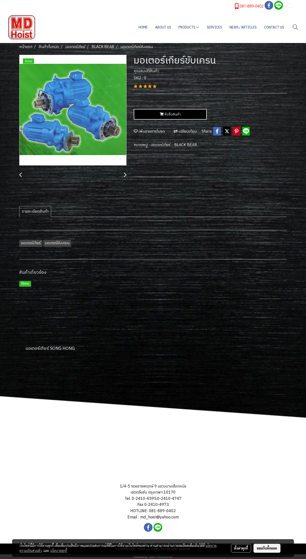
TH (293, 5)
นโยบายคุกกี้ (58, 550)
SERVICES (214, 27)
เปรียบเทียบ (185, 131)
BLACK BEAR (185, 145)
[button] (295, 27)
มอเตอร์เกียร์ (161, 145)
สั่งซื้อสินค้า (170, 114)
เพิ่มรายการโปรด (149, 131)
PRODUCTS (189, 27)
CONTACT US (274, 27)
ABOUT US (163, 27)
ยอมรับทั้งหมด (267, 548)
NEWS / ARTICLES (243, 27)
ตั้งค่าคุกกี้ (241, 548)
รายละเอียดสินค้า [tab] (35, 211)
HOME (143, 27)
